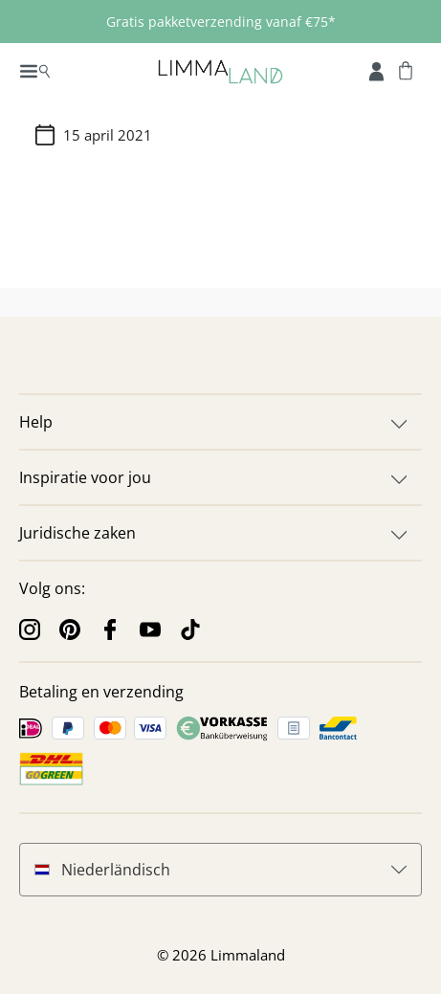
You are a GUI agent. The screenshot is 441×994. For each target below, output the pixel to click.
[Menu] (35, 70)
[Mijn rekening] (376, 70)
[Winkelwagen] (405, 70)
